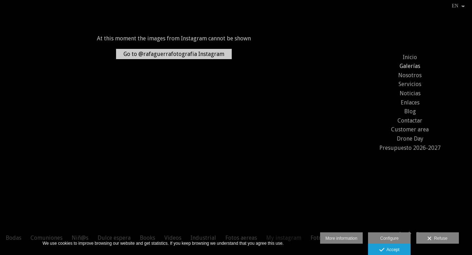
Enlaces (410, 102)
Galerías (410, 66)
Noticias (410, 93)
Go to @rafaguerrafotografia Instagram (174, 54)
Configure (389, 238)
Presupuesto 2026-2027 (410, 147)
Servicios (410, 84)
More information (341, 238)
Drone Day (410, 138)
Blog (410, 111)
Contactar (409, 120)
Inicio (410, 57)
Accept (389, 250)
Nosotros (410, 75)
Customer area (410, 129)
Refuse (437, 239)
